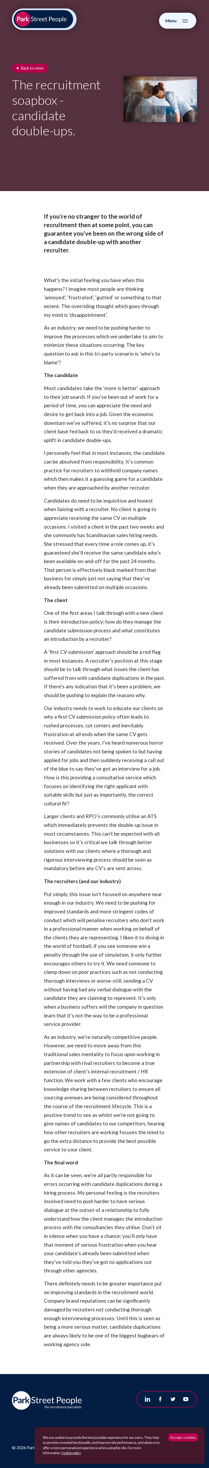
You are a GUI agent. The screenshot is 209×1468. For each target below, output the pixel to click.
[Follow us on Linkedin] (147, 1399)
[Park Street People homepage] (43, 19)
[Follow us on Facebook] (160, 1399)
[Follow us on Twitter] (173, 1399)
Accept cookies (183, 1437)
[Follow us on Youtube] (185, 1399)
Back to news (32, 68)
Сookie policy (71, 1453)
